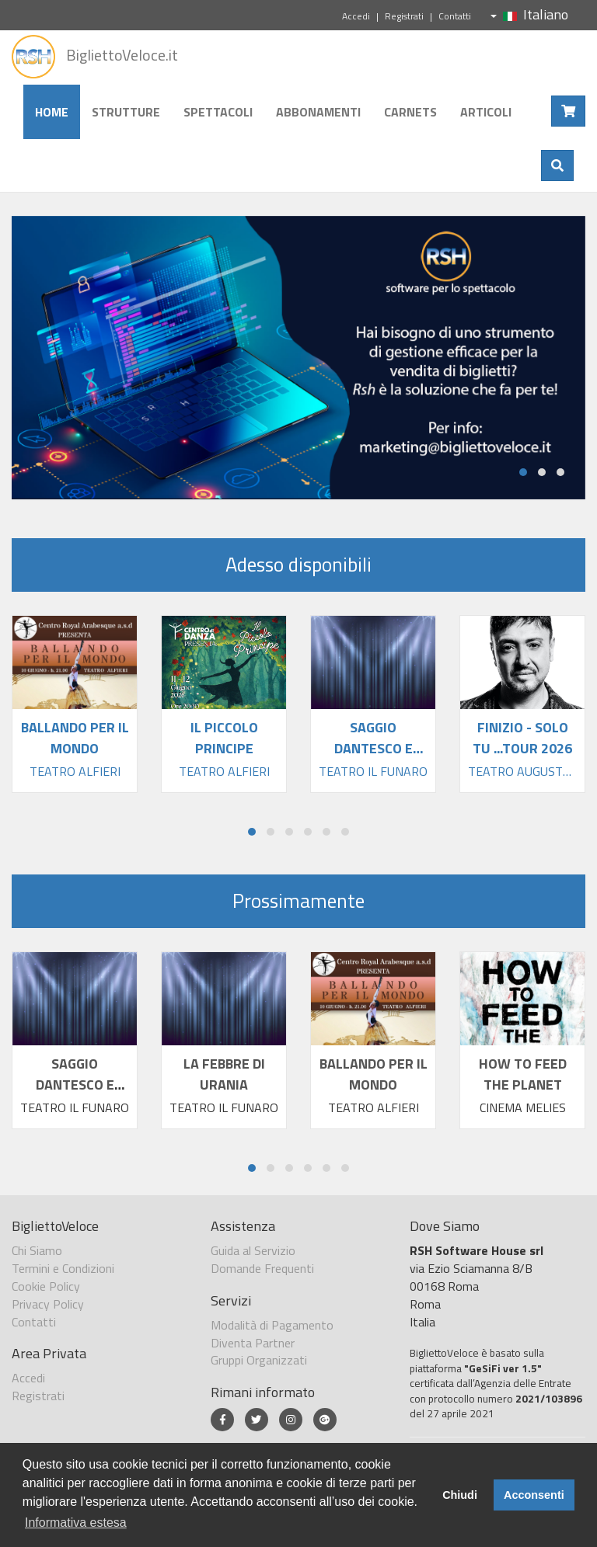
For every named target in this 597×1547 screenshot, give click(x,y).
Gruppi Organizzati (259, 1360)
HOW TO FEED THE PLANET (523, 1074)
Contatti (454, 16)
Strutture (126, 112)
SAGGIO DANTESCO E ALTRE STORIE (74, 1084)
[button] (523, 472)
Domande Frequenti (262, 1268)
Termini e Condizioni (63, 1268)
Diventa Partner (253, 1342)
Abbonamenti (318, 112)
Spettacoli (218, 112)
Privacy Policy (48, 1304)
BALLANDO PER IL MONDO (373, 1074)
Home (51, 112)
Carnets (410, 112)
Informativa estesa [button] (76, 1522)
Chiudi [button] (459, 1495)
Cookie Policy (46, 1286)
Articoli (485, 112)
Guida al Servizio (253, 1250)
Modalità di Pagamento (272, 1325)
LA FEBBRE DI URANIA (224, 1074)
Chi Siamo (37, 1250)
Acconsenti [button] (534, 1495)
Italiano (529, 14)
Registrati (404, 16)
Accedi (356, 16)
